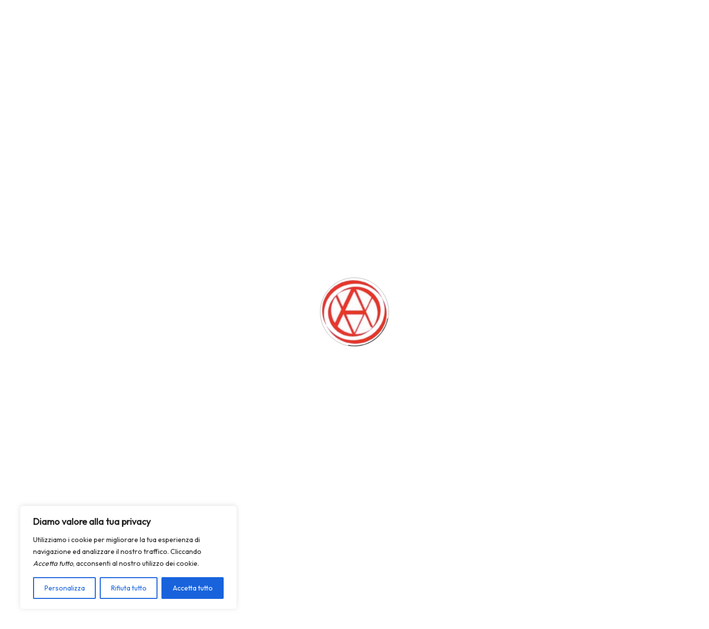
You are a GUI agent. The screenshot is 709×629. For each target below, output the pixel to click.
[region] (128, 557)
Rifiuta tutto (129, 588)
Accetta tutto (193, 588)
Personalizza (64, 588)
